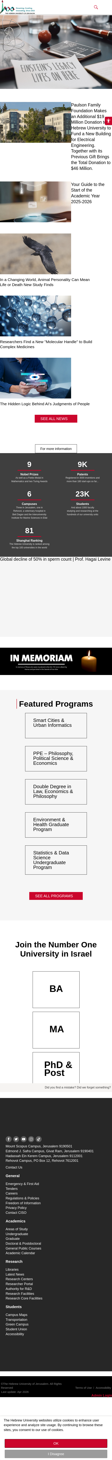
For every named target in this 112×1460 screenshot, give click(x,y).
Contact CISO (16, 1213)
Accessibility (15, 1334)
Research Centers (19, 1279)
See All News (54, 419)
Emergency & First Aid (22, 1184)
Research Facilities (20, 1294)
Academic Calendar (20, 1253)
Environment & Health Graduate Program (51, 824)
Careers (12, 1193)
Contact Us (14, 1167)
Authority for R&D (19, 1289)
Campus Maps (16, 1315)
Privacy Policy (16, 1208)
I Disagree (56, 1454)
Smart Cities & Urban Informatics (52, 722)
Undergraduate (17, 1234)
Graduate (13, 1239)
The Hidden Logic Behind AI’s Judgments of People (45, 404)
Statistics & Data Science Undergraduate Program (51, 860)
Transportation (16, 1320)
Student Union (16, 1329)
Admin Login (101, 1395)
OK (56, 1443)
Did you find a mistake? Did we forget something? (78, 1087)
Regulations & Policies (22, 1198)
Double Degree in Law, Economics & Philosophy (53, 791)
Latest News (15, 1274)
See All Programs (54, 896)
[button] (96, 7)
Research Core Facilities (24, 1298)
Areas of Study (17, 1229)
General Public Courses (23, 1248)
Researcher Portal (19, 1284)
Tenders (12, 1189)
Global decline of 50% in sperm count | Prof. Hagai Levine (55, 559)
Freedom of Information (23, 1203)
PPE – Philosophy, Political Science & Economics (53, 758)
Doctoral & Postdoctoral (23, 1243)
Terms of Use (83, 1387)
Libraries (12, 1269)
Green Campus (17, 1324)
